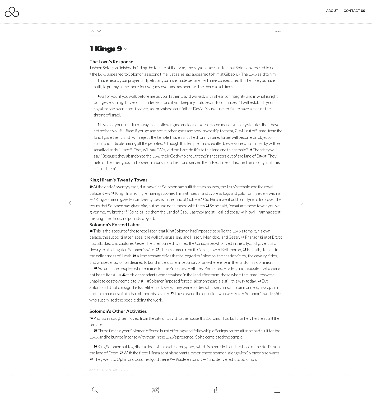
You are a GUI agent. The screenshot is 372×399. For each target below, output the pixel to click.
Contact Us (354, 11)
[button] (99, 31)
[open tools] (277, 31)
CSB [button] (95, 31)
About (332, 11)
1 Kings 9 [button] (109, 49)
